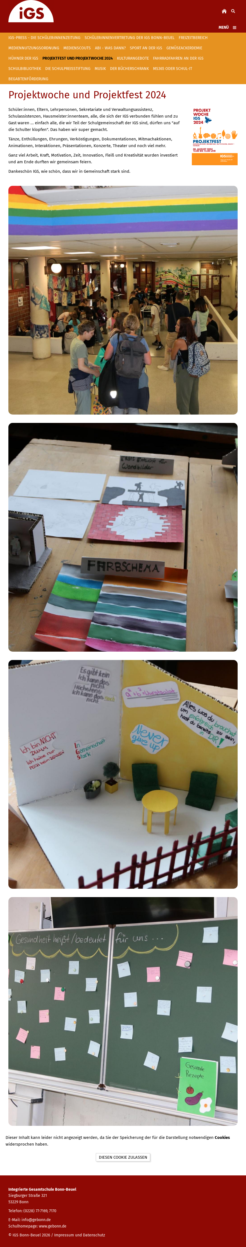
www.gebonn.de (52, 1226)
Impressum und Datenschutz (79, 1235)
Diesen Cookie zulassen (123, 1157)
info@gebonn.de (36, 1219)
